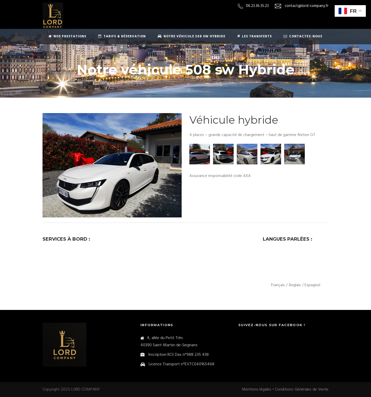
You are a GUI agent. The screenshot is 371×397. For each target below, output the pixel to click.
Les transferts (254, 36)
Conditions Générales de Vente (301, 389)
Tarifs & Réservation (122, 36)
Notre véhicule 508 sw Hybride (191, 36)
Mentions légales (256, 389)
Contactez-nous (303, 36)
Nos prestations (67, 36)
